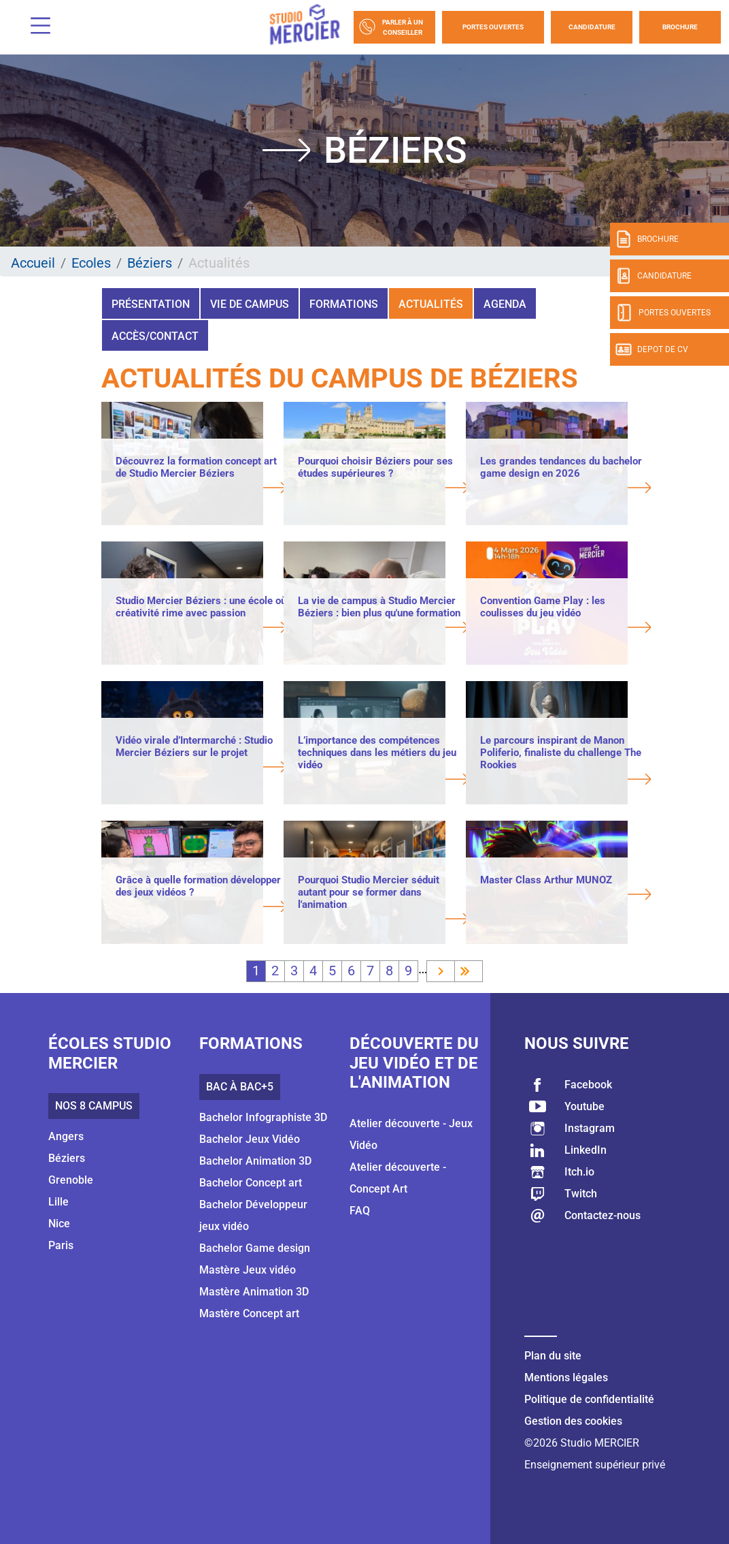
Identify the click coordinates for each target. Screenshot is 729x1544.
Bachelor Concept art (250, 1182)
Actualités (431, 304)
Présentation (151, 304)
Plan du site (552, 1355)
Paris (60, 1245)
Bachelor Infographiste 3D (263, 1117)
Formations (343, 304)
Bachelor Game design (254, 1248)
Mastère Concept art (249, 1313)
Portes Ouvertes (493, 27)
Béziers (149, 263)
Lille (58, 1201)
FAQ (360, 1210)
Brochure (680, 27)
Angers (66, 1136)
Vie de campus (249, 304)
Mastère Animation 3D (254, 1291)
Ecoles (91, 263)
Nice (59, 1223)
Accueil (33, 263)
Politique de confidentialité (589, 1399)
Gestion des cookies (573, 1421)
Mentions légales (566, 1377)
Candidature (592, 27)
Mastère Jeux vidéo (247, 1269)
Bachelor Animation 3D (255, 1160)
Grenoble (70, 1179)
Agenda (505, 304)
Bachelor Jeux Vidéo (249, 1139)
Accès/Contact (155, 336)
